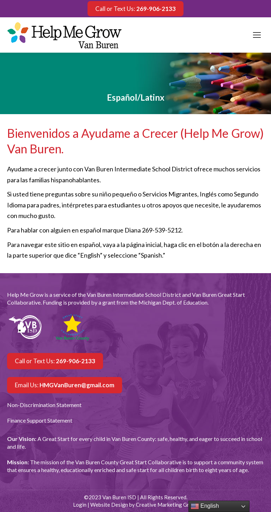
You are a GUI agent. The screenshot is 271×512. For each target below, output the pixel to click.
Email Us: (64, 385)
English (205, 506)
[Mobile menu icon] (257, 35)
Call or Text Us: (135, 8)
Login (79, 504)
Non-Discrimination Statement (44, 404)
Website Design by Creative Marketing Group (144, 504)
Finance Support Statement (39, 420)
